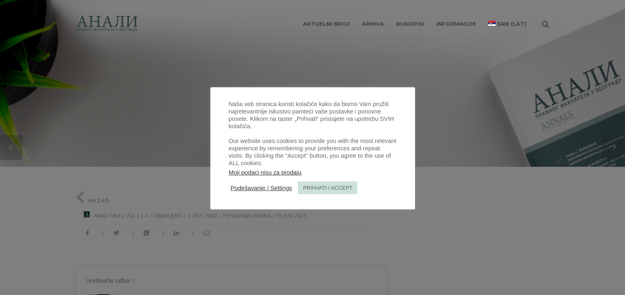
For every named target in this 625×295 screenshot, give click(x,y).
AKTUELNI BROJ (326, 23)
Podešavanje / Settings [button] (261, 188)
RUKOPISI (410, 23)
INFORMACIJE (456, 23)
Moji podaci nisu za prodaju (265, 172)
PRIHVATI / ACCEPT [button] (327, 188)
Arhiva (373, 23)
